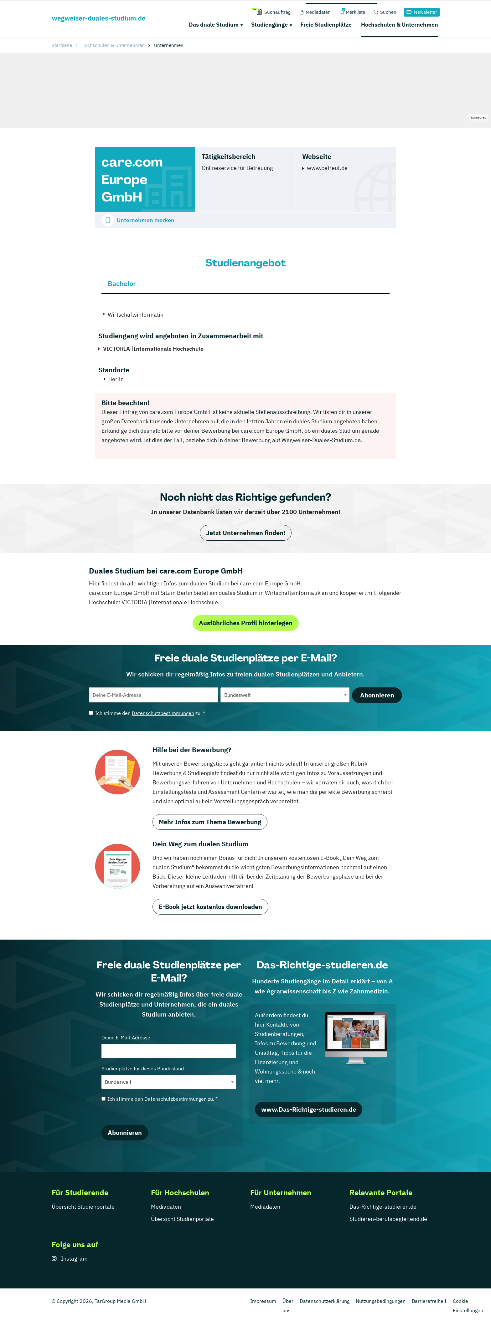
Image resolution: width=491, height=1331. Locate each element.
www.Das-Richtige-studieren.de (308, 1109)
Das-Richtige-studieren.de (382, 1206)
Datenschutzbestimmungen (163, 713)
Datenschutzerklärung (324, 1301)
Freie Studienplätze (326, 24)
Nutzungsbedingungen (381, 1301)
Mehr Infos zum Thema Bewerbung (210, 822)
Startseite (62, 45)
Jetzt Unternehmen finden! (245, 532)
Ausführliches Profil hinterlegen (245, 623)
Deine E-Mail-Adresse (168, 1046)
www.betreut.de (327, 167)
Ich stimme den (147, 713)
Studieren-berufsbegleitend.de (388, 1218)
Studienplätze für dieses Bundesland (168, 1077)
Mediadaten (166, 1206)
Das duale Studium (214, 24)
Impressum (263, 1301)
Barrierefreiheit (429, 1301)
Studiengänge (269, 24)
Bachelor (122, 283)
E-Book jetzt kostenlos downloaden (210, 906)
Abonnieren (377, 695)
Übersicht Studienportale (83, 1206)
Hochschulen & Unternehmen (399, 24)
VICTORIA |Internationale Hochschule (153, 348)
